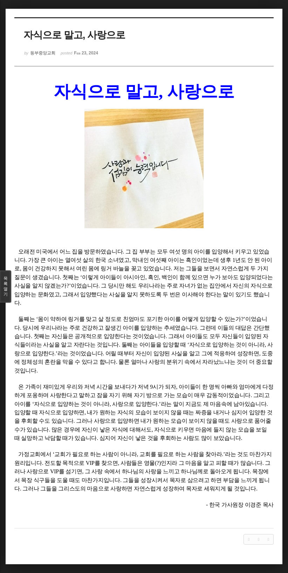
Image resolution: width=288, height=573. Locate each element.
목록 (6, 286)
